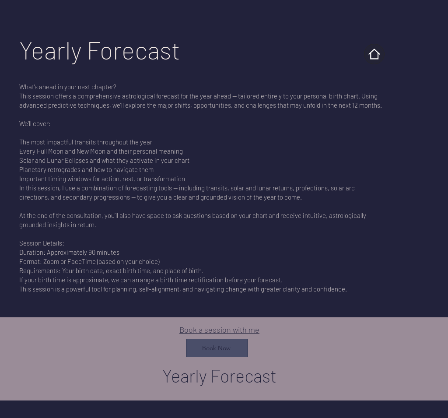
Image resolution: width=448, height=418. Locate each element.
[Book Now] (217, 348)
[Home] (374, 54)
